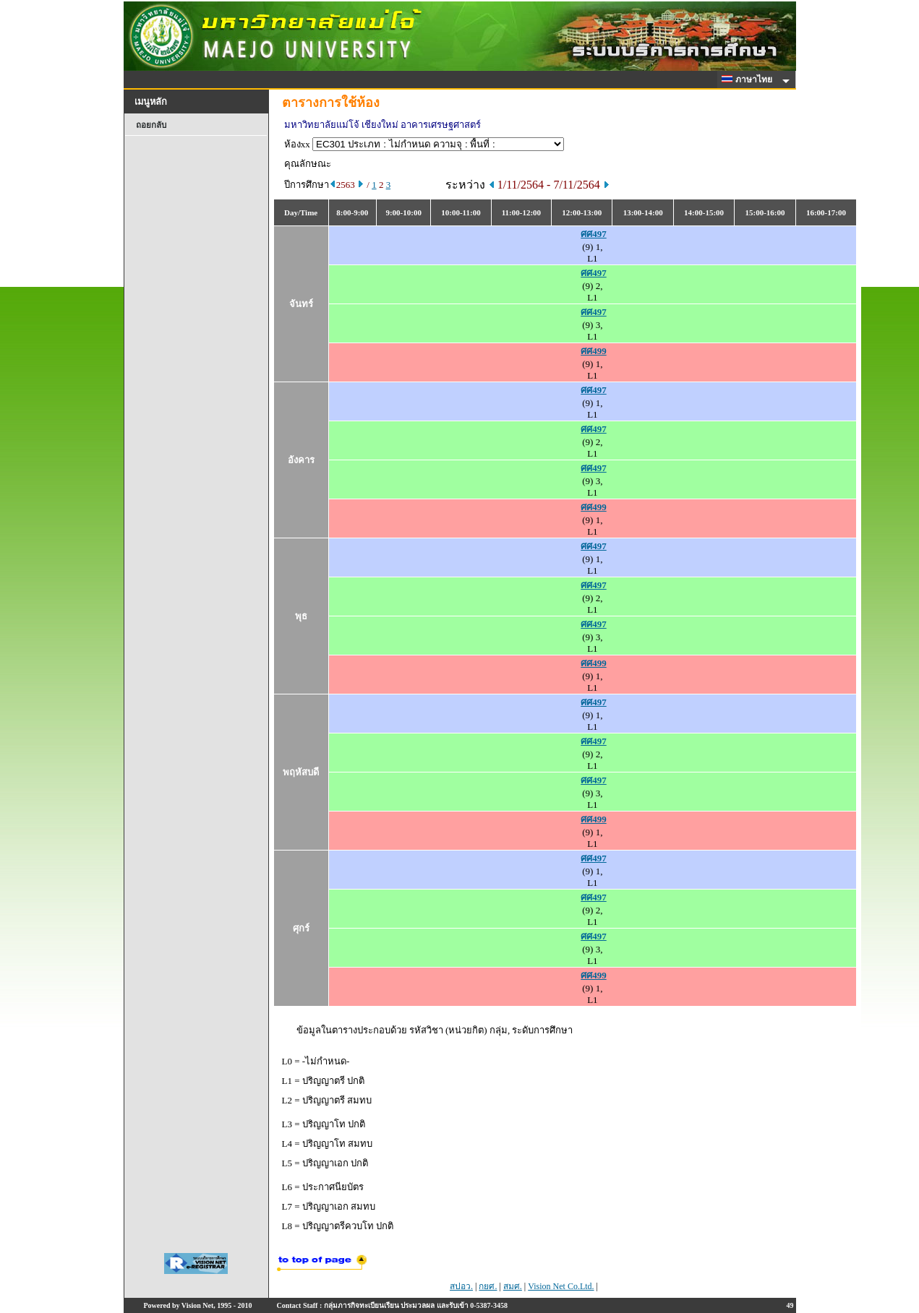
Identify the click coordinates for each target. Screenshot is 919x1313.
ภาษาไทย (749, 79)
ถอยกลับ (151, 125)
